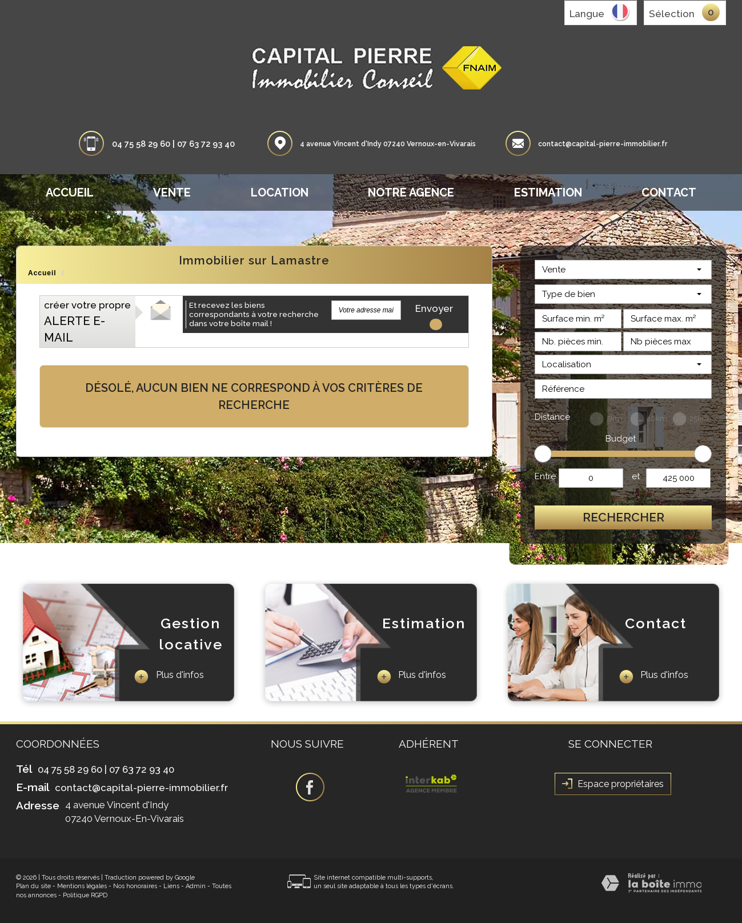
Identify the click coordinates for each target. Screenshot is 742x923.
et (636, 476)
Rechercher (623, 517)
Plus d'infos (168, 676)
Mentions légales (82, 886)
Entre (545, 476)
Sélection (672, 13)
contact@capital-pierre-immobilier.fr (603, 144)
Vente (172, 192)
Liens (171, 886)
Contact (668, 192)
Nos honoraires (135, 886)
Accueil (70, 192)
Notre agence (411, 192)
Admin (196, 886)
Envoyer (434, 311)
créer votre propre (87, 321)
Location (279, 192)
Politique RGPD (85, 895)
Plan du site (33, 886)
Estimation (548, 192)
